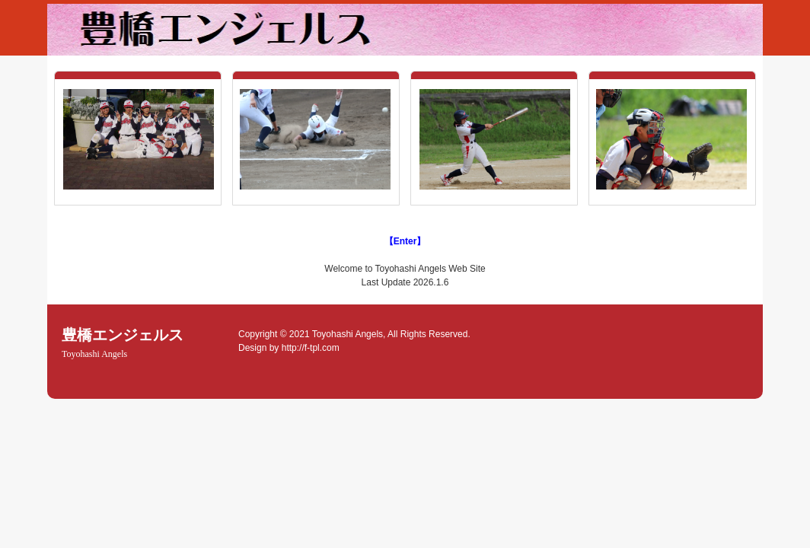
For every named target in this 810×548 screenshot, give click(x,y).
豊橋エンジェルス (122, 343)
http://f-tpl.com (311, 347)
